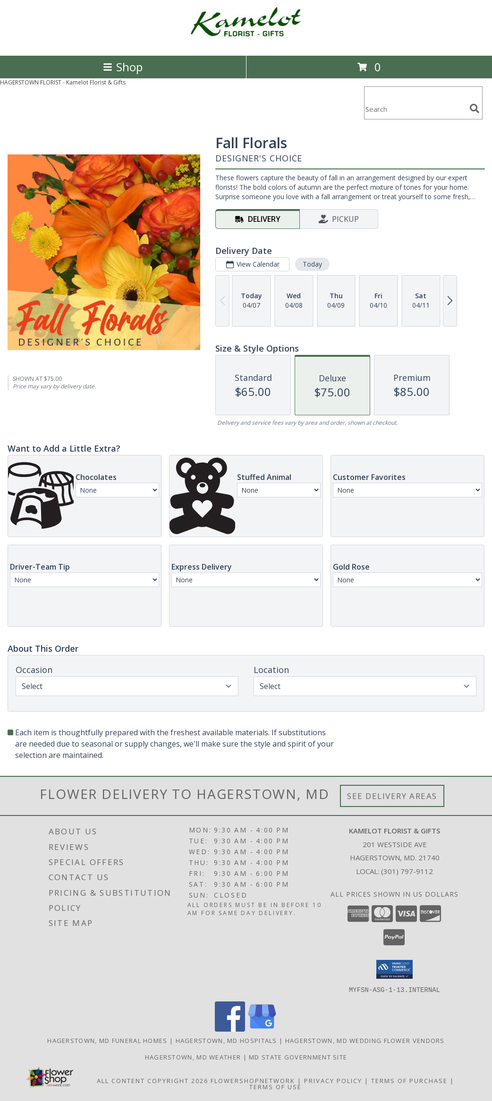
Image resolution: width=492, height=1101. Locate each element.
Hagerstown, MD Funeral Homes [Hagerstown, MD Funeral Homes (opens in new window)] (107, 1040)
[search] (474, 108)
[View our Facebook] (230, 1028)
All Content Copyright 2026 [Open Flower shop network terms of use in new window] (152, 1080)
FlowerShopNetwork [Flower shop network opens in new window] (253, 1080)
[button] (394, 969)
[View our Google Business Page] (262, 1028)
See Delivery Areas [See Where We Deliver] (392, 795)
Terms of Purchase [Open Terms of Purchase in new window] (409, 1080)
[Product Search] (415, 109)
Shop (123, 67)
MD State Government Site (298, 1056)
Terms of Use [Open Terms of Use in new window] (275, 1086)
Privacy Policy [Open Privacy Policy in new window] (333, 1080)
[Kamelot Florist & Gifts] (246, 41)
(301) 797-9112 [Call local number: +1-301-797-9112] (407, 871)
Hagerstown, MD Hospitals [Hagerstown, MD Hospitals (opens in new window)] (226, 1040)
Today (312, 264)
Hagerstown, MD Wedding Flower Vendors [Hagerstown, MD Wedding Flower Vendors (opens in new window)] (365, 1040)
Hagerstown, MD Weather (193, 1056)
